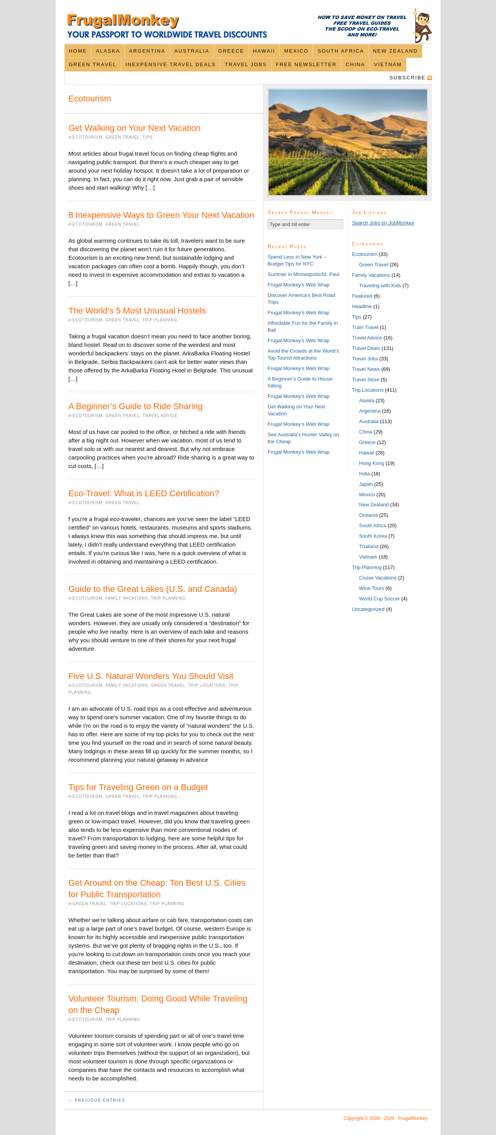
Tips (148, 137)
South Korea (373, 536)
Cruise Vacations (378, 578)
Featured (362, 296)
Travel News (366, 369)
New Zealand (395, 51)
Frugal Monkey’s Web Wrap (299, 285)
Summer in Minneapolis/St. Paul (303, 274)
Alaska (108, 51)
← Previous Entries (97, 1100)
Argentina (147, 51)
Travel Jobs (246, 64)
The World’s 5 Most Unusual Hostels (137, 310)
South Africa (340, 51)
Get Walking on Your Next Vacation (135, 128)
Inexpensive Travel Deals (171, 64)
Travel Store (365, 379)
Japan (366, 484)
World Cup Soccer (379, 599)
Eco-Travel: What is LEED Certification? (144, 493)
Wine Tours (371, 588)
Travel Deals (366, 348)
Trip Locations (206, 685)
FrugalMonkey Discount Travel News (248, 26)
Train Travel (365, 327)
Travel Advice (160, 415)
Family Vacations (126, 598)
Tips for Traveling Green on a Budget (138, 787)
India (364, 474)
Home (78, 51)
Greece (231, 51)
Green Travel (92, 64)
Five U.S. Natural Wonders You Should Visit (151, 676)
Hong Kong (371, 463)
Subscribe (407, 78)
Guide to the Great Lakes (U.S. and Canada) (153, 589)
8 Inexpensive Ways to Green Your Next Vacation (161, 215)
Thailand (369, 546)
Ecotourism (87, 137)
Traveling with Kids (380, 285)
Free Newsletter (306, 64)
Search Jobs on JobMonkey (383, 223)
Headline (362, 306)
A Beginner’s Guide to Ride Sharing (136, 406)
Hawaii (264, 51)
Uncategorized (368, 609)
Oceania (368, 515)
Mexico (296, 51)
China (355, 64)
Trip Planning (160, 320)
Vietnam (388, 64)
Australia (191, 51)
